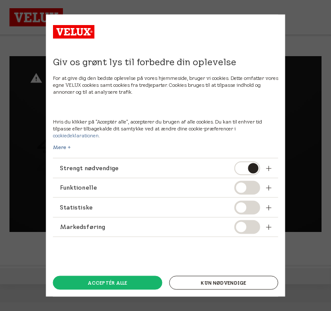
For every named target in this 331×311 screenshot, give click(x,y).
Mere (59, 147)
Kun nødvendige (223, 282)
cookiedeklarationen (76, 135)
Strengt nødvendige (90, 168)
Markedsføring (83, 227)
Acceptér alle (107, 282)
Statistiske (76, 207)
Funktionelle (79, 187)
